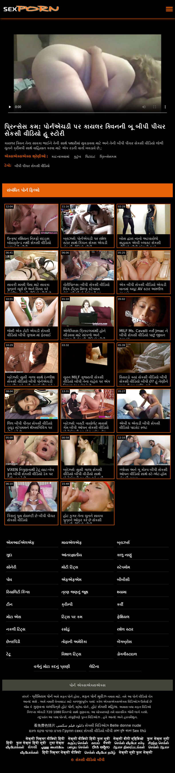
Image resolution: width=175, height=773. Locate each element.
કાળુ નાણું (124, 555)
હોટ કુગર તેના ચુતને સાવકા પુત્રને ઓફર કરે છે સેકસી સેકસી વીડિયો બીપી (83, 520)
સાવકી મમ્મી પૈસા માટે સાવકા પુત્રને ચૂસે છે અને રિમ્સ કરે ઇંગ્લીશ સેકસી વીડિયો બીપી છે (29, 289)
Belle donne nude (125, 725)
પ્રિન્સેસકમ (110, 156)
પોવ (9, 579)
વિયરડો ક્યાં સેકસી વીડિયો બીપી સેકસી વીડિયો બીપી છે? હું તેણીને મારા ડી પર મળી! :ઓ (143, 381)
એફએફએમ (71, 579)
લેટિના (94, 666)
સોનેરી (11, 567)
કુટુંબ (78, 156)
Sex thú (139, 731)
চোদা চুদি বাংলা (123, 731)
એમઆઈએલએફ (20, 542)
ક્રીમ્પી (67, 604)
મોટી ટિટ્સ (69, 567)
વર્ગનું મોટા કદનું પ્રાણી (52, 666)
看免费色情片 (44, 725)
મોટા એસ (13, 617)
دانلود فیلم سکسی (70, 725)
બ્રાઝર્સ (123, 542)
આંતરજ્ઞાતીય (71, 555)
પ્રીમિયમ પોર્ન (42, 696)
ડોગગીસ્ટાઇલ (127, 654)
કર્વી (120, 604)
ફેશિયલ (123, 617)
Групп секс (72, 731)
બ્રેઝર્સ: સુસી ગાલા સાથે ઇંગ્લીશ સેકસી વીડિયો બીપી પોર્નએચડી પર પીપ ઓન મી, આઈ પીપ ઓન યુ (31, 383)
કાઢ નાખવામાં (61, 156)
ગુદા (9, 555)
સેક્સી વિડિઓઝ (97, 725)
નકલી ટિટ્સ (16, 629)
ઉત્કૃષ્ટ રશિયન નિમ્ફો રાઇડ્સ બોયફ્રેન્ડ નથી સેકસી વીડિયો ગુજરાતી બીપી (29, 242)
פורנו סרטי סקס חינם (45, 731)
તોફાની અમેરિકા (74, 641)
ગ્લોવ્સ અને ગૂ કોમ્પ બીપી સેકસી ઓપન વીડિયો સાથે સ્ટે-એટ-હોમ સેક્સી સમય (143, 474)
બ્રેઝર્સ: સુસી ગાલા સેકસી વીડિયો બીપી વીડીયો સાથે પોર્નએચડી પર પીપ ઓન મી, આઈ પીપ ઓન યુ (83, 476)
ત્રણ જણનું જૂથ (74, 592)
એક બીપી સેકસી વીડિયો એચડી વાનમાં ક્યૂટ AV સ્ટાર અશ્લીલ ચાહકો (142, 289)
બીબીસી (123, 579)
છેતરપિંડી (13, 641)
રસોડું (65, 629)
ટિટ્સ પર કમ (71, 617)
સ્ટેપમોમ (123, 567)
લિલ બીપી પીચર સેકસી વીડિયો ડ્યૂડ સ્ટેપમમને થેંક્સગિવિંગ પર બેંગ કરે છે (29, 427)
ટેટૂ (8, 654)
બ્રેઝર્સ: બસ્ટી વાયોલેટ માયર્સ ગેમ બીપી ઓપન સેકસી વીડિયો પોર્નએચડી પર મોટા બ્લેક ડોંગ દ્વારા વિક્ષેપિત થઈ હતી (86, 429)
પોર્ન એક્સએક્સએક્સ (87, 685)
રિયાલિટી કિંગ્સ (18, 592)
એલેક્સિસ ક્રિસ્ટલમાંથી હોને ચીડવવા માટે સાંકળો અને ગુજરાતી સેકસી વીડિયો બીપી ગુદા (84, 337)
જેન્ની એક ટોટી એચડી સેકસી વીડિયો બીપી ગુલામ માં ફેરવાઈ (29, 333)
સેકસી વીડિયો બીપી (98, 731)
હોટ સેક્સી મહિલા (104, 707)
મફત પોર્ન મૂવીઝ (94, 696)
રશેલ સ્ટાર (125, 629)
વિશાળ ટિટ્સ (71, 654)
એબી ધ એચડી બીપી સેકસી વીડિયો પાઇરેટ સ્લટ (139, 425)
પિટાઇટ (92, 156)
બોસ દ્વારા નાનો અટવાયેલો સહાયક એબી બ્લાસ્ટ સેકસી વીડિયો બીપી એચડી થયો (140, 242)
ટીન (9, 604)
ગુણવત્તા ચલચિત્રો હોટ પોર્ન (53, 707)
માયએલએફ (71, 542)
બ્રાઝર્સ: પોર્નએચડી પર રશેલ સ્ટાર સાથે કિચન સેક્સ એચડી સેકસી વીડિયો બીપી (85, 242)
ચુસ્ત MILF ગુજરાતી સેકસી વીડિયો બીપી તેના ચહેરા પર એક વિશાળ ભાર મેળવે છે (86, 381)
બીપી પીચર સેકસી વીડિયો (34, 166)
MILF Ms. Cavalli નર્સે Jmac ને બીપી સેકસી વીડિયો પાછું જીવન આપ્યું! (143, 335)
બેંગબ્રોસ (124, 641)
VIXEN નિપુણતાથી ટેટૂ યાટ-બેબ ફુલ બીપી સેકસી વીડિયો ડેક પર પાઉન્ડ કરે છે (30, 474)
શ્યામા (121, 592)
